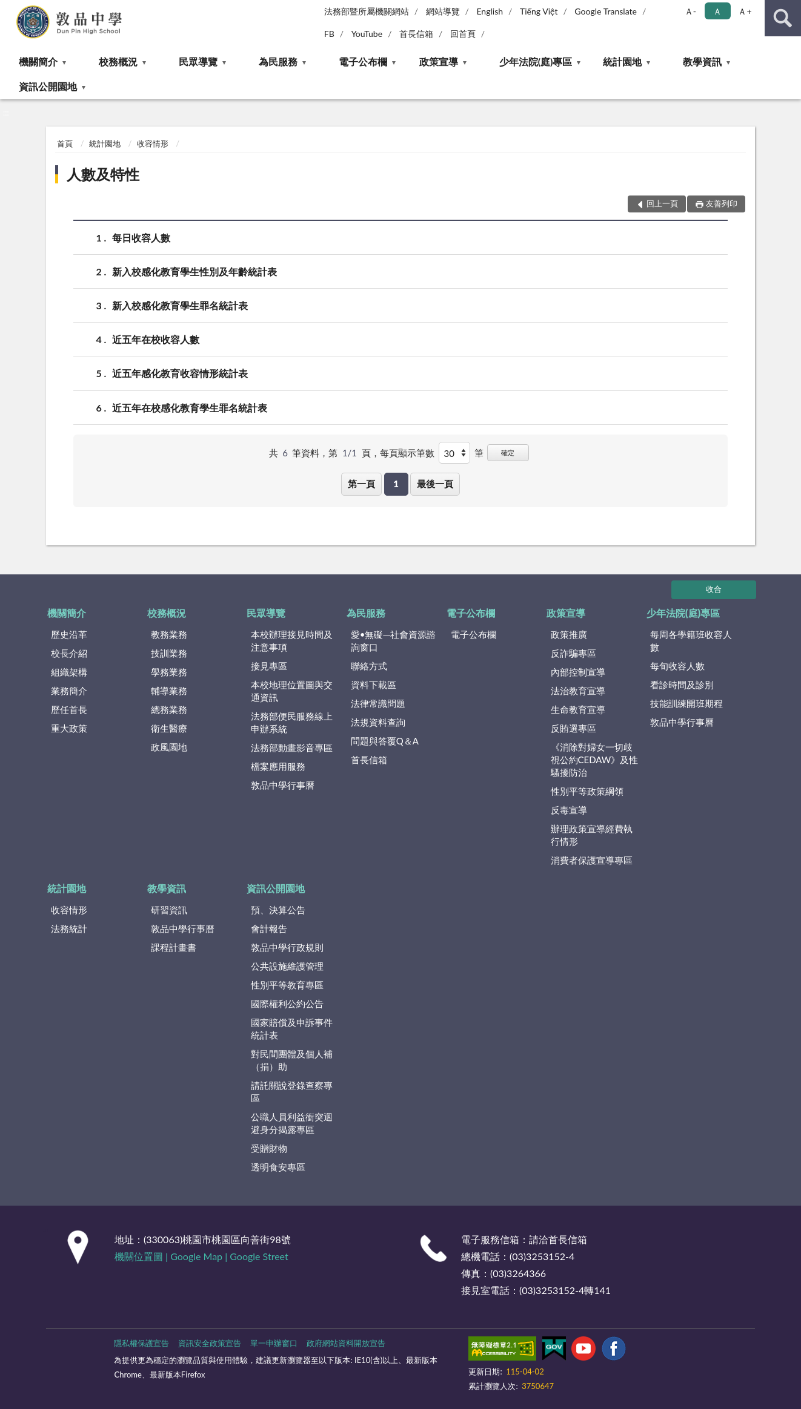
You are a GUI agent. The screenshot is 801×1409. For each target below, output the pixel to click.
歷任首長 (69, 709)
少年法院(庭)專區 (536, 61)
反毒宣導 (569, 809)
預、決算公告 (278, 909)
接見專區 (269, 665)
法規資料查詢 (378, 722)
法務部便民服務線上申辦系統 (292, 722)
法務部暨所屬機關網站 (366, 11)
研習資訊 (169, 909)
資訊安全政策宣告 (209, 1343)
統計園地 (622, 61)
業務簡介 (69, 690)
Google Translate (605, 11)
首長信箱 (416, 33)
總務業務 (169, 709)
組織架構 (69, 671)
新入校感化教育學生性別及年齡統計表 (194, 271)
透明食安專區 (278, 1166)
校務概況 (118, 61)
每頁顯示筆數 (407, 452)
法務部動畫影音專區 (292, 747)
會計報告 (269, 928)
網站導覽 (443, 11)
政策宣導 (438, 61)
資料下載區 (373, 684)
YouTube (367, 33)
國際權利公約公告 (287, 1003)
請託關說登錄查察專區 (292, 1091)
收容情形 (152, 143)
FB (329, 33)
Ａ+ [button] (744, 11)
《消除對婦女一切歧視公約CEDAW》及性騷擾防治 (595, 759)
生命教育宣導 (578, 709)
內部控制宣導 (578, 671)
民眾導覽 (198, 61)
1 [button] (396, 483)
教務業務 (169, 634)
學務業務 (169, 671)
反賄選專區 (573, 728)
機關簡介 (38, 61)
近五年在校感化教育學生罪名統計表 (189, 408)
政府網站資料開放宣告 (346, 1343)
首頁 (65, 143)
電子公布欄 (363, 61)
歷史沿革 (69, 634)
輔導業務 (169, 690)
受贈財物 (269, 1148)
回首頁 (463, 33)
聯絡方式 (369, 665)
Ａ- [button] (690, 11)
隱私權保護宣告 (141, 1343)
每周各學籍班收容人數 (691, 640)
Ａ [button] (717, 11)
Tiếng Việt (539, 11)
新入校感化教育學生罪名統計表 (180, 305)
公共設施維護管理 (287, 966)
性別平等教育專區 (287, 984)
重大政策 (69, 728)
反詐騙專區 (573, 653)
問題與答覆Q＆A (385, 740)
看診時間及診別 (682, 684)
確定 (507, 452)
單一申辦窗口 (273, 1343)
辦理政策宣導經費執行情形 (592, 835)
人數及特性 (103, 174)
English (489, 11)
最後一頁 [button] (435, 483)
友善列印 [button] (721, 203)
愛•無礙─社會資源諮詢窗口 (393, 640)
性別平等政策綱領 (587, 791)
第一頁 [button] (361, 483)
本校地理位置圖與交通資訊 (292, 691)
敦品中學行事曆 (282, 785)
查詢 (783, 18)
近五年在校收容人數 (155, 339)
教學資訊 (702, 61)
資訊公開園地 (48, 86)
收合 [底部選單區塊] (714, 589)
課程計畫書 (173, 947)
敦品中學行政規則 (287, 947)
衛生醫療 (169, 728)
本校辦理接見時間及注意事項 (292, 640)
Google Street (259, 1256)
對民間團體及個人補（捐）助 (292, 1060)
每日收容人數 (141, 238)
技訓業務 (169, 653)
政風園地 (169, 746)
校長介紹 (69, 653)
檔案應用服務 (278, 766)
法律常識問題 (378, 703)
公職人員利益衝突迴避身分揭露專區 (292, 1123)
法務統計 (69, 928)
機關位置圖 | (142, 1256)
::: (10, 9)
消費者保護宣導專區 (592, 860)
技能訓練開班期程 (686, 703)
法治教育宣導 (578, 690)
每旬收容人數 (677, 665)
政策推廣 (569, 634)
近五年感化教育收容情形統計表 (180, 373)
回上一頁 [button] (662, 203)
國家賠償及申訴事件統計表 (292, 1028)
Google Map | (200, 1256)
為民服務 (278, 61)
